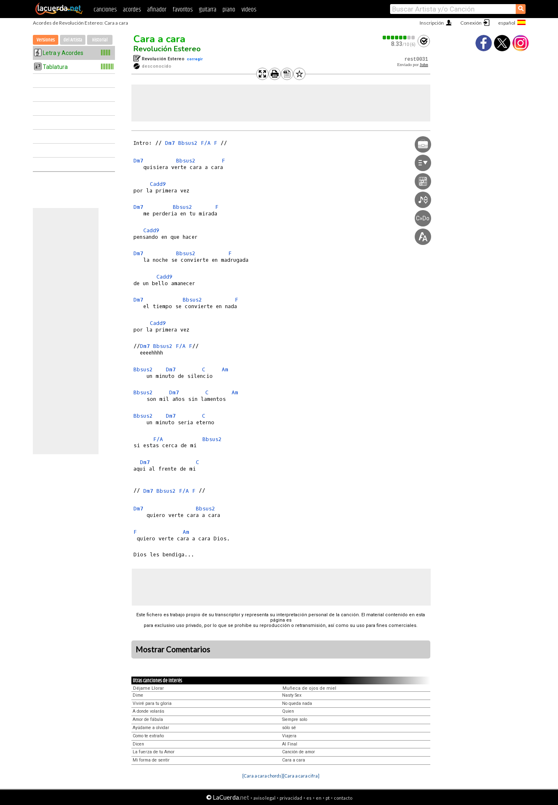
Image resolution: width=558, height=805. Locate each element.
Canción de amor (298, 752)
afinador (156, 10)
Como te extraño (148, 736)
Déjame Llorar (148, 688)
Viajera (289, 736)
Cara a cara (159, 39)
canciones (105, 10)
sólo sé (289, 727)
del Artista (72, 40)
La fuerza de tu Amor (154, 752)
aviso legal (264, 797)
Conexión (471, 23)
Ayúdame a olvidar (151, 727)
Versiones (46, 40)
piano (229, 10)
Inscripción (432, 23)
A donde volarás (148, 711)
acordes (132, 10)
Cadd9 (158, 184)
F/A (206, 143)
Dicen (138, 744)
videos (248, 10)
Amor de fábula (148, 719)
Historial (100, 40)
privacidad (291, 797)
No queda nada (297, 703)
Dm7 (170, 143)
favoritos (182, 10)
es (309, 797)
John (424, 64)
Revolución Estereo (167, 49)
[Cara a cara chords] (262, 775)
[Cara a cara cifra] (301, 775)
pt (328, 797)
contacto (343, 797)
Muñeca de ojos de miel (309, 688)
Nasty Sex (291, 695)
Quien (288, 711)
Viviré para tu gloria (152, 703)
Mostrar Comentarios (172, 649)
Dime (138, 695)
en (318, 797)
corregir (195, 59)
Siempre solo (294, 719)
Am (225, 369)
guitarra (207, 10)
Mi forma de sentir (151, 760)
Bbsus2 (187, 143)
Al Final (289, 744)
